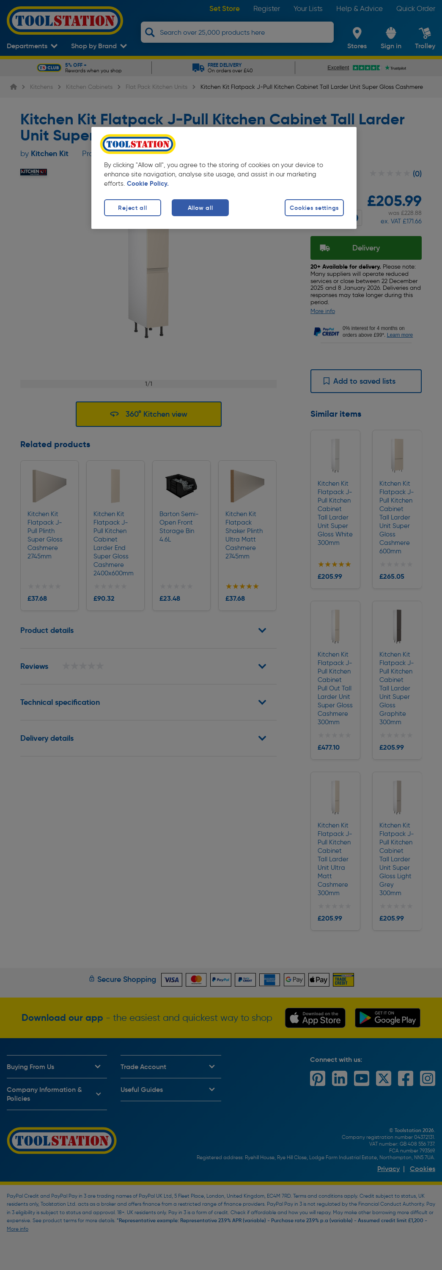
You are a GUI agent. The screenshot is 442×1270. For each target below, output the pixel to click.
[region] (224, 178)
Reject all (132, 208)
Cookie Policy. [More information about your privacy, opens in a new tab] (148, 183)
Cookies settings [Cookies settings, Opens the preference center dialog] (314, 208)
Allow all (200, 208)
